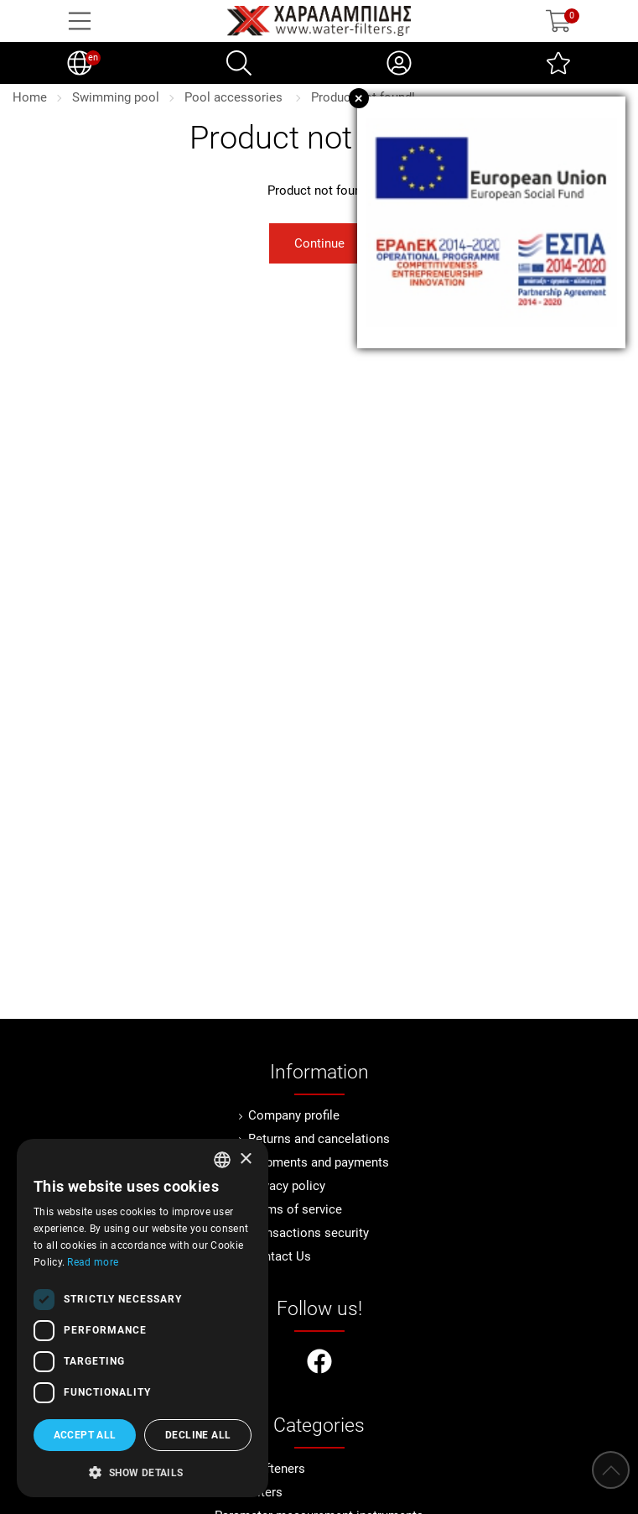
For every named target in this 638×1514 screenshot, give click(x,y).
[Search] (239, 63)
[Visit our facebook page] (319, 1363)
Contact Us (279, 1256)
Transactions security (308, 1232)
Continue (319, 243)
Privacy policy (286, 1185)
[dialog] (142, 1318)
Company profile (294, 1115)
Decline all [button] (198, 1435)
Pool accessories (235, 97)
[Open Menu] (79, 21)
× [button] (245, 1159)
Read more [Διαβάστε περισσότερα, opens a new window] (92, 1262)
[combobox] (222, 1159)
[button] (143, 1471)
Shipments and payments (318, 1162)
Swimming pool (115, 97)
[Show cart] (558, 21)
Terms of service (295, 1209)
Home (30, 97)
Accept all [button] (85, 1435)
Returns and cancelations (319, 1138)
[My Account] (399, 63)
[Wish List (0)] (558, 63)
